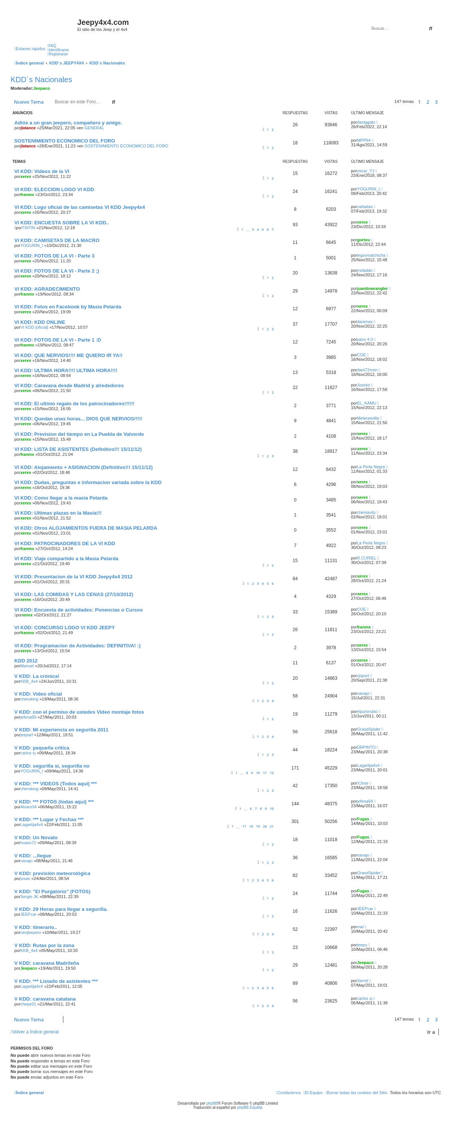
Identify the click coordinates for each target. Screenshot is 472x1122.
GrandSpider (368, 729)
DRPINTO (366, 747)
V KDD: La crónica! (36, 676)
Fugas (363, 819)
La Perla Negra (371, 466)
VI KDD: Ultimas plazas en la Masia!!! (58, 513)
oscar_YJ (365, 171)
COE (361, 355)
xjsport (363, 675)
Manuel (27, 666)
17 (244, 826)
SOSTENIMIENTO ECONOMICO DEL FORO (64, 141)
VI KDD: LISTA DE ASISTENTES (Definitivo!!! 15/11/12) (78, 449)
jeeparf (26, 735)
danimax (365, 321)
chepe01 (28, 1004)
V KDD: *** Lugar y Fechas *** (49, 819)
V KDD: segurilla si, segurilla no (51, 766)
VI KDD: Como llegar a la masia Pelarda (60, 498)
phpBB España (249, 1107)
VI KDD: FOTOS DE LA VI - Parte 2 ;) (56, 271)
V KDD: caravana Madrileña (46, 963)
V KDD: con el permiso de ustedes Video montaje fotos (79, 712)
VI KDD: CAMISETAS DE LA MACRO (57, 240)
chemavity (366, 512)
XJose (363, 783)
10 (258, 772)
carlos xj (27, 753)
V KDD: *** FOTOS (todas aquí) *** (54, 802)
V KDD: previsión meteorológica (52, 873)
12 (272, 772)
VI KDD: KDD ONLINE (39, 322)
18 (251, 826)
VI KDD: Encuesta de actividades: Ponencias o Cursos (78, 610)
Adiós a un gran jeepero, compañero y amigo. (68, 123)
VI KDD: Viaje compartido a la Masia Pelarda (66, 558)
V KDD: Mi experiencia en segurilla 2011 (61, 730)
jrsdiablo (364, 270)
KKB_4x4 (29, 681)
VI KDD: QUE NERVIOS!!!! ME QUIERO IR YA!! (68, 355)
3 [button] (436, 101)
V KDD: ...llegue (32, 855)
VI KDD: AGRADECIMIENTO (47, 289)
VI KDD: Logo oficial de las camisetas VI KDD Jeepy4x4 (79, 207)
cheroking (29, 699)
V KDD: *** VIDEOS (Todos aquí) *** (55, 783)
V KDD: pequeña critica (41, 748)
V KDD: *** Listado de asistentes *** (56, 981)
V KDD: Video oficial (38, 694)
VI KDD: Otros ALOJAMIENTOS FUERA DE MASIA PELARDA (85, 528)
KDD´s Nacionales (41, 79)
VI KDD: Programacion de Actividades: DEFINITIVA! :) (77, 645)
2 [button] (427, 101)
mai (360, 926)
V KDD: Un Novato (36, 837)
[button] (443, 101)
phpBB (212, 1103)
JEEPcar (28, 914)
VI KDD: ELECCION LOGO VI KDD (54, 189)
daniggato (366, 122)
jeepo (362, 945)
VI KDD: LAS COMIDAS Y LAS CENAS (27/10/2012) (73, 594)
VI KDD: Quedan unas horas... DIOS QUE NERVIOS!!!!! (78, 419)
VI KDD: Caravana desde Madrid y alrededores (69, 385)
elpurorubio (367, 711)
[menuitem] (51, 46)
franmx (27, 194)
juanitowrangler (372, 288)
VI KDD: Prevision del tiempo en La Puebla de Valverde (79, 434)
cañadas (365, 206)
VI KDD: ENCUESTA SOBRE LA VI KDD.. (61, 222)
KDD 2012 (26, 661)
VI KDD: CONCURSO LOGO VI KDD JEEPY (64, 627)
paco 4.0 (365, 339)
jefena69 (28, 717)
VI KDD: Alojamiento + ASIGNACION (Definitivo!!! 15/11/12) (83, 467)
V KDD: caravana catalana (45, 999)
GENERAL (94, 128)
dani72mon (367, 370)
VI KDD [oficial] (34, 327)
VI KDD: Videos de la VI (41, 171)
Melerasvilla (368, 418)
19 (258, 826)
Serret (362, 980)
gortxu (363, 240)
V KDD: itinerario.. (35, 927)
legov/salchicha (371, 255)
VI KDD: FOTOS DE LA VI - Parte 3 (54, 256)
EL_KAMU (366, 403)
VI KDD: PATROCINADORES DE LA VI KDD (64, 543)
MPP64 (364, 140)
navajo (363, 693)
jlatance (28, 128)
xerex (25, 176)
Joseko (363, 385)
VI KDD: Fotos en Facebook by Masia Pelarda (67, 307)
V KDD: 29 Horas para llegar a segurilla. (61, 909)
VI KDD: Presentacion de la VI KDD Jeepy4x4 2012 (73, 576)
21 (272, 826)
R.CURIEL (366, 558)
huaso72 (28, 842)
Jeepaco (42, 88)
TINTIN (28, 227)
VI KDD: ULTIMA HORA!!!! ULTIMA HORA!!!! (65, 370)
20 (265, 826)
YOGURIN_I (368, 189)
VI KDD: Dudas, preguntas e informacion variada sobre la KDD (88, 482)
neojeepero (30, 932)
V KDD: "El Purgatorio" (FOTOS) (52, 891)
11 (265, 772)
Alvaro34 (28, 807)
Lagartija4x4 (368, 765)
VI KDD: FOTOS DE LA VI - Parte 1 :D (57, 340)
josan (25, 878)
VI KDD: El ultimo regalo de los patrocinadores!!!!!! (74, 403)
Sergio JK (29, 896)
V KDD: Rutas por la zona (44, 945)
